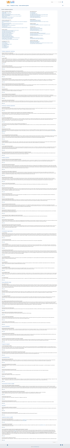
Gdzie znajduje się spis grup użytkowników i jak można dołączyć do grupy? (39, 14)
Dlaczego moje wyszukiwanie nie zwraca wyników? (36, 28)
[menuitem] (62, 2)
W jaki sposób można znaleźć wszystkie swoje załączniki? (37, 38)
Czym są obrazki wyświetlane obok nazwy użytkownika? (8, 25)
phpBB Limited (25, 419)
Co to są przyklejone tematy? (5, 46)
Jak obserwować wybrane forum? (34, 34)
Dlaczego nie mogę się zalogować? (6, 15)
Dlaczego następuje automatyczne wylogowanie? (8, 17)
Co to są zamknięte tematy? (5, 47)
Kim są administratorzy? (33, 12)
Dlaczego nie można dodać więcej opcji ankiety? (7, 33)
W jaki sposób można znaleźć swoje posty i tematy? (36, 30)
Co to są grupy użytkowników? (33, 13)
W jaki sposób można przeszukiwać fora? (35, 27)
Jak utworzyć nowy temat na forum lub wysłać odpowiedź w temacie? (10, 30)
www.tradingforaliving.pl (36, 446)
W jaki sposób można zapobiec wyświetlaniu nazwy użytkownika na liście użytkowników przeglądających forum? (14, 22)
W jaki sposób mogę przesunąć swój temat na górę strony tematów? (10, 39)
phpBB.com (3, 131)
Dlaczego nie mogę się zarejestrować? (6, 13)
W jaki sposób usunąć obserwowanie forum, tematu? (36, 35)
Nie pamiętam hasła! (4, 16)
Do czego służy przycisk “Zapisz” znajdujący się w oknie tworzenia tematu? (11, 37)
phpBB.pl (53, 130)
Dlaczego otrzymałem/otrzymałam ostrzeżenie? (7, 36)
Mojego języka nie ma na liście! (5, 24)
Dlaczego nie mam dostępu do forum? (6, 34)
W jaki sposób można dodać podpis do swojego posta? (8, 31)
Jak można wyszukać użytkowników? (34, 29)
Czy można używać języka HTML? (6, 42)
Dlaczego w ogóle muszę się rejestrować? (7, 12)
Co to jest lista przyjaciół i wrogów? (34, 24)
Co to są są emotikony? (4, 43)
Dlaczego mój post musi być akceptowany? (7, 38)
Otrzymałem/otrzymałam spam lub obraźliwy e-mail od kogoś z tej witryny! (39, 21)
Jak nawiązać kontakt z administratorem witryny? (36, 43)
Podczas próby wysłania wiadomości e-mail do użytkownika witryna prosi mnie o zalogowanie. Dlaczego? (14, 27)
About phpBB (24, 420)
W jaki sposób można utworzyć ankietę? (6, 32)
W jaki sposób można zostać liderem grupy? (35, 15)
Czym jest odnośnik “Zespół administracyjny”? (35, 17)
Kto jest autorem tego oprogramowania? (35, 41)
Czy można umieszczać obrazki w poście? (7, 44)
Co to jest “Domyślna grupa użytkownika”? (35, 16)
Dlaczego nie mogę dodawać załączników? (7, 35)
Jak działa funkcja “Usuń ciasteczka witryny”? (7, 18)
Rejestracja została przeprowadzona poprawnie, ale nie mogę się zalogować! (11, 14)
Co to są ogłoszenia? (4, 45)
